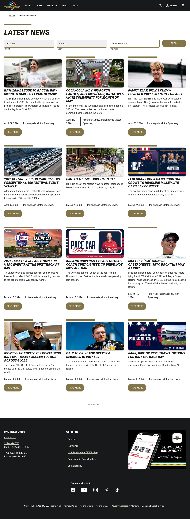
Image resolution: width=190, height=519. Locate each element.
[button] (160, 5)
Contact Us (10, 437)
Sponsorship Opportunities (82, 459)
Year (60, 49)
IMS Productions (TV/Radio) (83, 452)
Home (12, 15)
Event (7, 49)
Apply (174, 43)
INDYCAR (73, 445)
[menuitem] (29, 5)
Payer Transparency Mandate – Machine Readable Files (137, 506)
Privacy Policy (70, 506)
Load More (95, 404)
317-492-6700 (11, 443)
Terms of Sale (86, 506)
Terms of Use (102, 506)
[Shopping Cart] (182, 5)
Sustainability (75, 465)
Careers (72, 439)
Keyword (114, 49)
